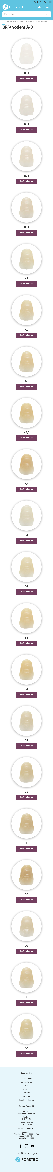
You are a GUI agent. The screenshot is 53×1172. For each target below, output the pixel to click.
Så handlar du (26, 1082)
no (40, 2)
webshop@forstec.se (26, 1113)
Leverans (26, 1093)
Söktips (26, 1086)
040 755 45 (26, 1119)
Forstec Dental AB (26, 1106)
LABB (21, 21)
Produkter (14, 21)
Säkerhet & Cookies (26, 1100)
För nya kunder (26, 1078)
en (50, 2)
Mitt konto (27, 1089)
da (45, 2)
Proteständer (29, 21)
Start (8, 21)
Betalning (26, 1096)
